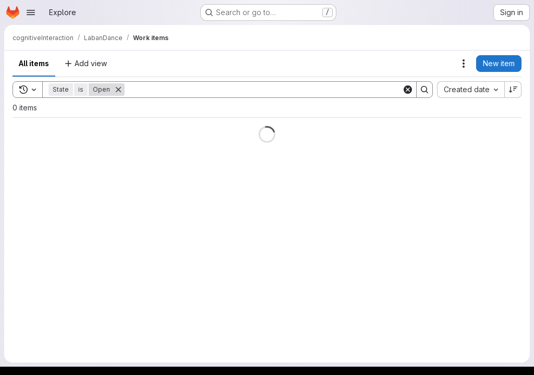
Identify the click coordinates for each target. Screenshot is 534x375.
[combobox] (470, 89)
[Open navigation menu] (30, 12)
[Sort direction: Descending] (513, 89)
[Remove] (118, 89)
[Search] (263, 89)
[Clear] (408, 89)
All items (34, 63)
